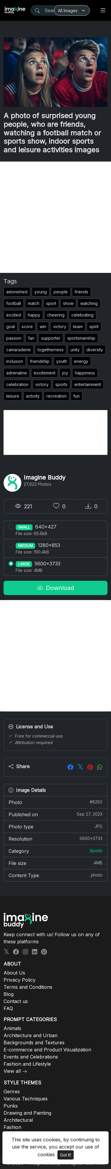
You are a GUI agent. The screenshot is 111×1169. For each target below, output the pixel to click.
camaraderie (18, 349)
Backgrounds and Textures (34, 1042)
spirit (94, 326)
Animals (12, 1028)
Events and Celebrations (31, 1057)
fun (76, 395)
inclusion (14, 361)
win (43, 326)
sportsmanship (81, 338)
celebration (17, 384)
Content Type (55, 875)
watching (89, 303)
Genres (12, 1091)
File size (55, 863)
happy (34, 314)
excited (13, 314)
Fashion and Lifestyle (27, 1064)
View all (12, 1071)
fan (31, 338)
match (33, 303)
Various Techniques (26, 1099)
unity (75, 349)
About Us (14, 973)
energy (81, 361)
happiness (85, 372)
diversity (94, 349)
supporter (50, 338)
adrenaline (16, 372)
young (40, 291)
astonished (17, 291)
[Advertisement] (55, 217)
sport (51, 303)
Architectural (18, 1120)
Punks (11, 1106)
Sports (96, 850)
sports (61, 384)
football (13, 303)
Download (55, 587)
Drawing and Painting (27, 1113)
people (61, 291)
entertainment (87, 384)
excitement (44, 372)
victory (59, 326)
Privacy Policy (20, 980)
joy (65, 372)
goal (10, 326)
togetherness (51, 349)
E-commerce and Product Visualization (47, 1050)
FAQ (8, 1008)
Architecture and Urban (30, 1035)
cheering (56, 314)
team (78, 326)
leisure (12, 395)
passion (13, 338)
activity (33, 395)
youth (61, 361)
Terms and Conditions (28, 987)
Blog (9, 994)
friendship (39, 361)
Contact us (16, 1001)
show (68, 303)
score (27, 326)
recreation (56, 395)
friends (81, 291)
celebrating (82, 314)
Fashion (12, 1127)
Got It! (65, 1154)
